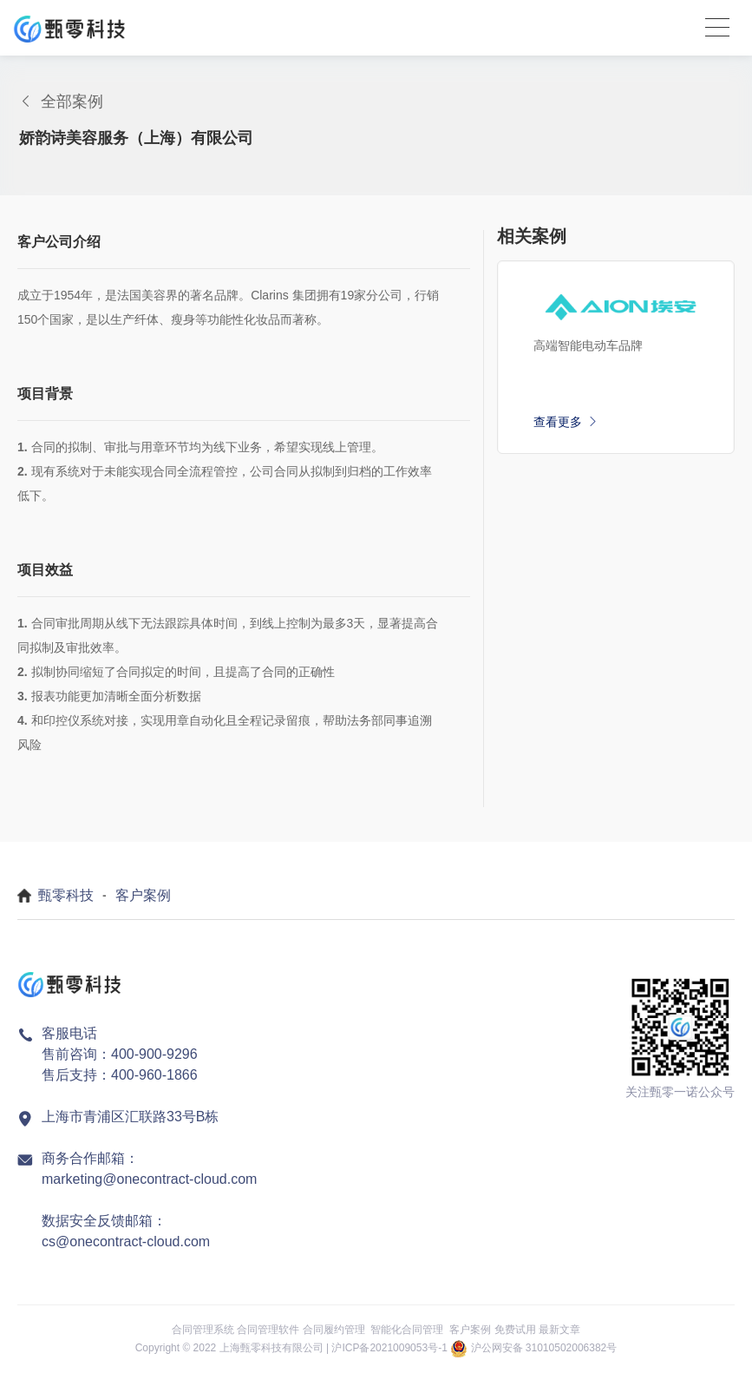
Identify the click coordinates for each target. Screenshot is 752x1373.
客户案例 (143, 895)
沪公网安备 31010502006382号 (544, 1348)
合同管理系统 (203, 1330)
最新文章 (559, 1330)
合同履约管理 (334, 1330)
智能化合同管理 (406, 1330)
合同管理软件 (268, 1330)
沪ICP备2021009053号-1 (389, 1348)
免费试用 (515, 1330)
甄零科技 (66, 895)
